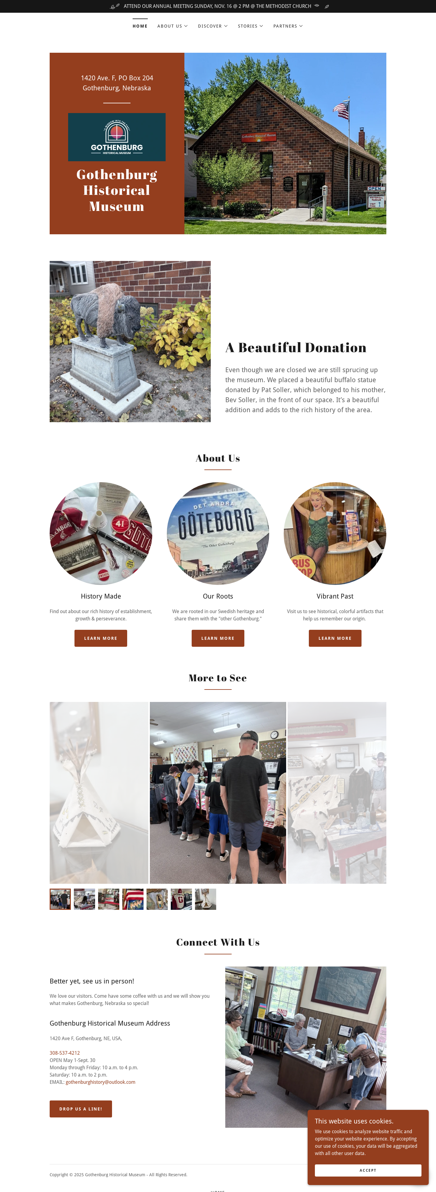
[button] (172, 26)
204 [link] (147, 78)
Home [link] (140, 26)
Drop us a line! (80, 1109)
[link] (117, 136)
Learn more (100, 638)
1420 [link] (88, 78)
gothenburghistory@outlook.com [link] (100, 1082)
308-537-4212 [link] (65, 1053)
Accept (368, 1170)
